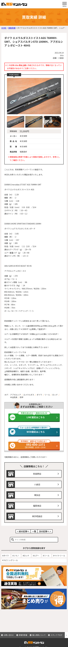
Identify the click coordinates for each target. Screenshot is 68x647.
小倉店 (37, 488)
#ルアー (36, 559)
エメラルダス (28, 394)
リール (47, 394)
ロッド (55, 394)
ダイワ (39, 394)
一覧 (34, 535)
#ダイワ (5, 559)
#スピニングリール (10, 564)
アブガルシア (15, 394)
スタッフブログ (56, 635)
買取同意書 (23, 635)
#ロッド (26, 559)
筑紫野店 (37, 477)
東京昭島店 (37, 520)
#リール (46, 559)
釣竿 (21, 397)
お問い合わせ (9, 635)
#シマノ (15, 559)
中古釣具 (13, 397)
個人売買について (39, 635)
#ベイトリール (59, 559)
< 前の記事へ (23, 535)
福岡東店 (37, 509)
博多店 (37, 499)
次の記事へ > (45, 535)
